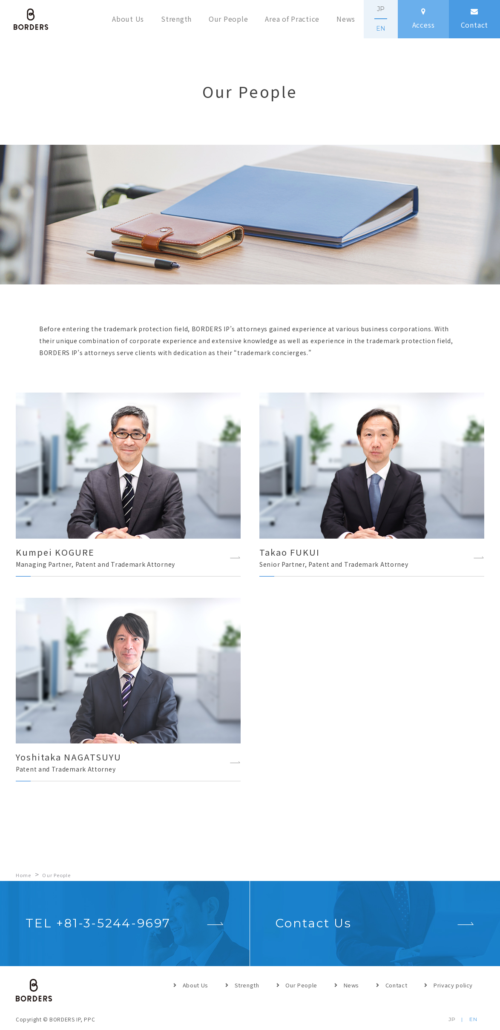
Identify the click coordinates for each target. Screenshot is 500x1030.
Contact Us (314, 923)
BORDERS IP (30, 19)
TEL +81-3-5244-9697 (98, 923)
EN (380, 28)
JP (381, 9)
